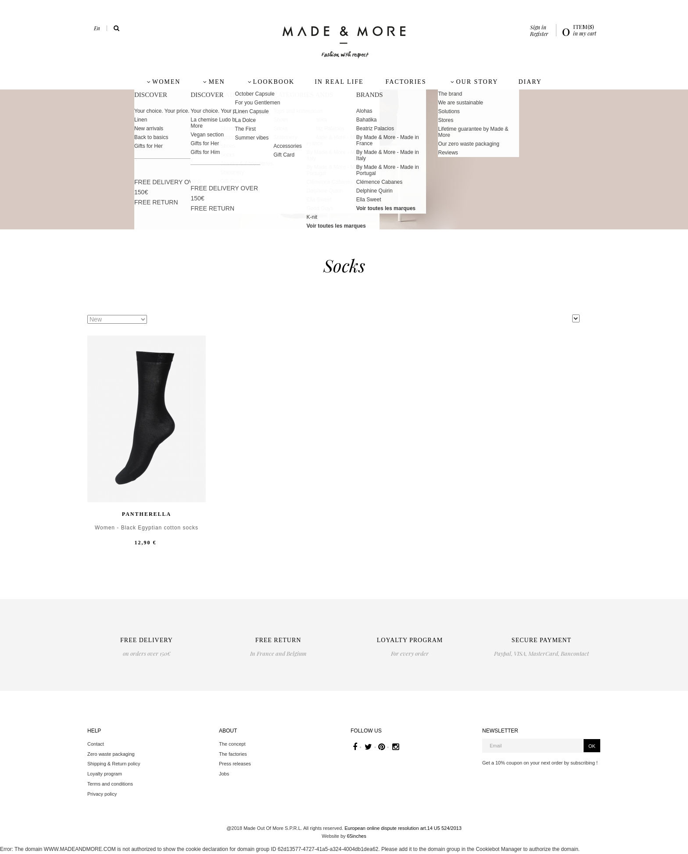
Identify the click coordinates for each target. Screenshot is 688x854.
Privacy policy (102, 794)
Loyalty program (104, 773)
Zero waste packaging (111, 754)
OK (591, 746)
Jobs (224, 773)
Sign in (538, 27)
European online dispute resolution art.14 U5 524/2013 (403, 828)
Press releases (235, 763)
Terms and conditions (110, 783)
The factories (233, 754)
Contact (95, 744)
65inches (356, 836)
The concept (232, 744)
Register (539, 33)
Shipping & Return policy (113, 763)
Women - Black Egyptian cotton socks (146, 528)
